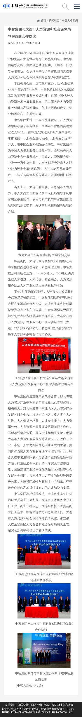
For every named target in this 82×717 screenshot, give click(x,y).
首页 (43, 20)
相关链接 (23, 704)
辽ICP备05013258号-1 (24, 711)
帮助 (47, 704)
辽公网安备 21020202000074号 (55, 711)
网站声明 (36, 704)
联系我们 (10, 704)
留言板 (56, 704)
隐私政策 (68, 704)
